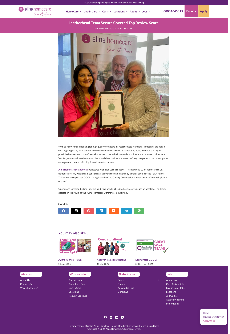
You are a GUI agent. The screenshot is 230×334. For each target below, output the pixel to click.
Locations (121, 11)
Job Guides (172, 295)
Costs (107, 11)
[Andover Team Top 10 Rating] (114, 245)
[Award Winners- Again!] (75, 245)
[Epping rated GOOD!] (152, 245)
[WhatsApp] (139, 211)
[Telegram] (126, 211)
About (135, 11)
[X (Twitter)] (76, 211)
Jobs (146, 11)
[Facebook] (63, 211)
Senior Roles (172, 303)
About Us (25, 280)
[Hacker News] (114, 211)
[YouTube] (122, 317)
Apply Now (172, 280)
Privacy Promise (77, 326)
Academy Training (175, 299)
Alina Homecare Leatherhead (73, 169)
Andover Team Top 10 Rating (111, 259)
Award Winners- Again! (70, 259)
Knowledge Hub (126, 287)
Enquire (122, 284)
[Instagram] (111, 317)
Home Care (74, 11)
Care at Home (76, 280)
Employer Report (109, 326)
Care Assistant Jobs (176, 284)
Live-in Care (92, 11)
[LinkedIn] (101, 211)
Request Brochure (78, 295)
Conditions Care (77, 284)
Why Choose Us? (28, 287)
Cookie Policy (92, 326)
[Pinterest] (89, 211)
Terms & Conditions (149, 326)
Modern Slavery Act (129, 326)
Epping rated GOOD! (146, 259)
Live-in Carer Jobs (175, 287)
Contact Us (26, 284)
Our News (123, 291)
